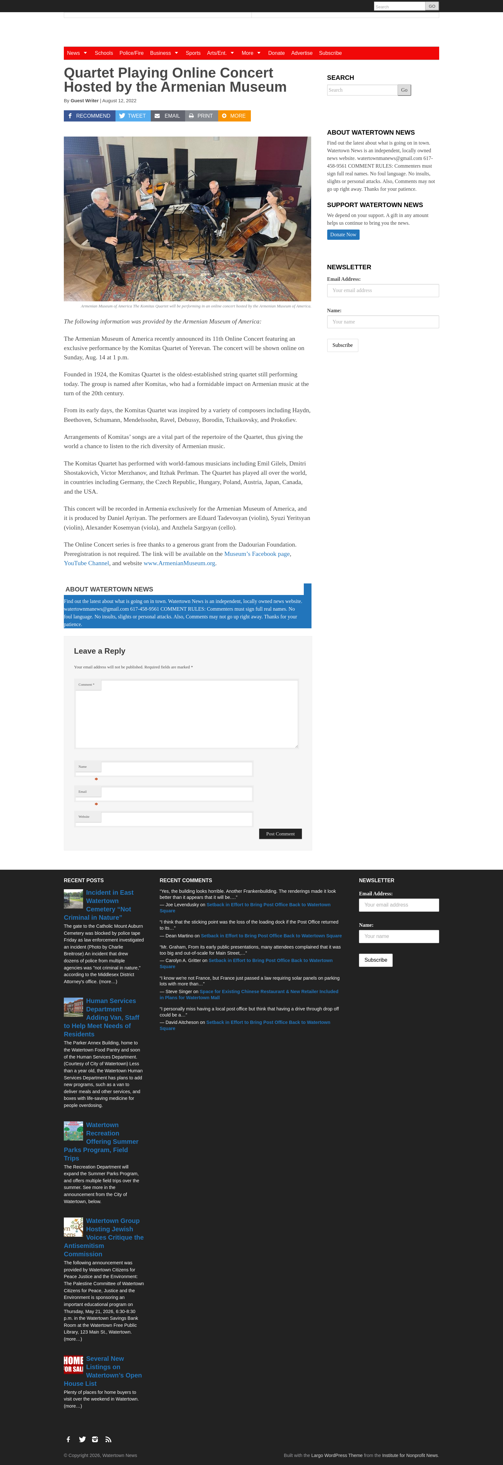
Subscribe (330, 53)
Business (166, 53)
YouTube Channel (86, 563)
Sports (193, 53)
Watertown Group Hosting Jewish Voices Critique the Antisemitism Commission (104, 1237)
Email (88, 793)
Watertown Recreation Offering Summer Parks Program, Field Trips (101, 1141)
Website (84, 816)
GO (432, 6)
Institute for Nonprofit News (410, 1455)
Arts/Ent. (223, 53)
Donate (276, 53)
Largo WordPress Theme (336, 1455)
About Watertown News (109, 589)
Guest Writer (85, 100)
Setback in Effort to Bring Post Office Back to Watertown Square (271, 935)
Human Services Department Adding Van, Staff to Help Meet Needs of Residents (101, 1017)
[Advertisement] (375, 407)
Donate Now (343, 234)
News (79, 53)
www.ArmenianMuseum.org (179, 563)
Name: (334, 310)
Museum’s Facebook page (257, 553)
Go (404, 90)
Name (88, 768)
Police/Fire (131, 53)
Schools (104, 53)
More (253, 53)
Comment (87, 684)
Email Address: (344, 279)
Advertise (302, 53)
